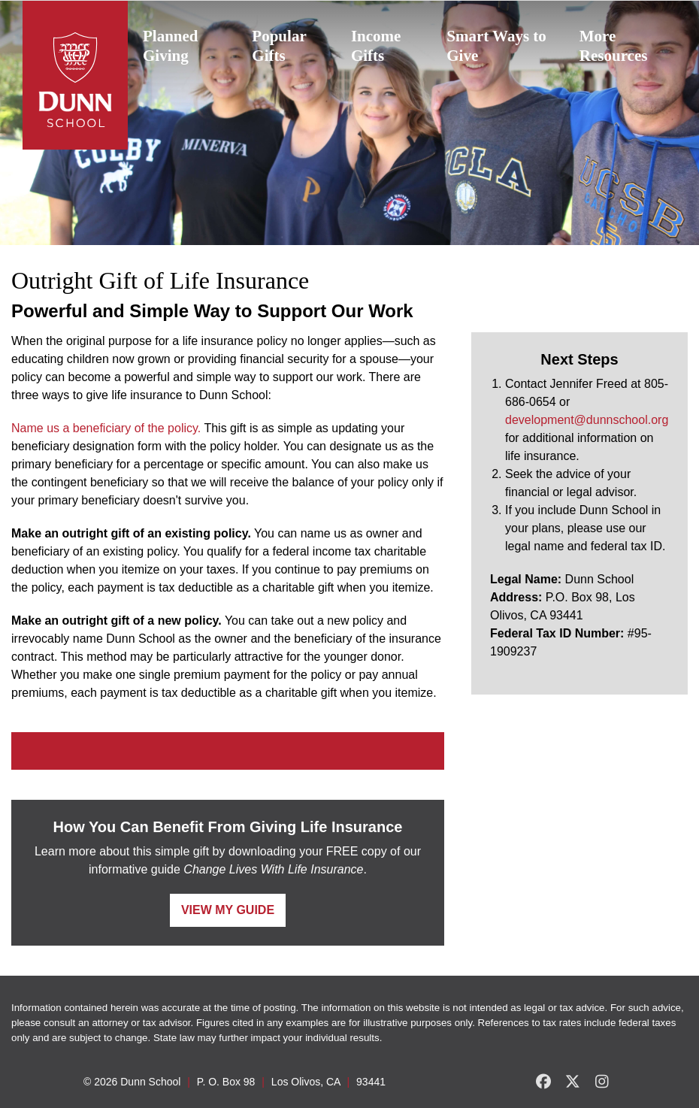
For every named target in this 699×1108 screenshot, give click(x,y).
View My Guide (227, 910)
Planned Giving (170, 46)
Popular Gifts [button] (279, 46)
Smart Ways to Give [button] (496, 46)
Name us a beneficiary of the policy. (106, 428)
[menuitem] (182, 46)
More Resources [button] (613, 46)
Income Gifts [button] (376, 46)
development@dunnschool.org (586, 419)
